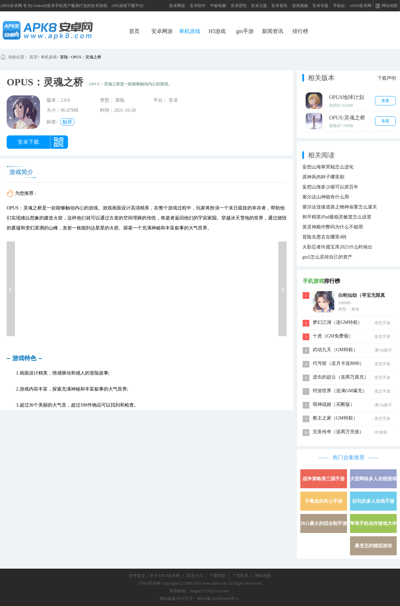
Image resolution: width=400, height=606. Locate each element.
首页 (134, 31)
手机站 (339, 5)
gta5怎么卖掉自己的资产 (327, 256)
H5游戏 (217, 31)
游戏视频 (300, 5)
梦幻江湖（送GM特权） (337, 322)
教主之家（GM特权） (335, 418)
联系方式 (195, 575)
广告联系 (240, 575)
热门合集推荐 (349, 457)
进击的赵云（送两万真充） (341, 377)
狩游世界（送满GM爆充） (340, 390)
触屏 (67, 121)
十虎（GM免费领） (333, 336)
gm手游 (244, 31)
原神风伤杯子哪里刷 (323, 176)
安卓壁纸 (239, 5)
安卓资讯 (279, 5)
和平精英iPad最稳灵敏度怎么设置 (336, 216)
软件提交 (137, 575)
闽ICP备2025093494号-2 (218, 598)
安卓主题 (259, 5)
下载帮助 (217, 575)
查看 (385, 100)
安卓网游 (177, 5)
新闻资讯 (272, 31)
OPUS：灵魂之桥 (86, 57)
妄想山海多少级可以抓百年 (330, 186)
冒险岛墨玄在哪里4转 (324, 236)
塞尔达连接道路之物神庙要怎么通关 (339, 206)
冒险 (64, 57)
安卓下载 (28, 142)
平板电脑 (218, 5)
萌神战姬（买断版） (334, 404)
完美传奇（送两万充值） (338, 431)
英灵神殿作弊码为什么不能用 (332, 226)
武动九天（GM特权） (335, 349)
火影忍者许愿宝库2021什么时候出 (337, 246)
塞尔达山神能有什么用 (325, 196)
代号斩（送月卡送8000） (338, 363)
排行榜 (300, 31)
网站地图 (263, 575)
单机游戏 (189, 31)
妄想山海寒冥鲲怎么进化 (328, 166)
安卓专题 (320, 5)
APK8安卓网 (360, 5)
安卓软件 (198, 5)
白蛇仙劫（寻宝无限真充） (361, 296)
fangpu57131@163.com (209, 591)
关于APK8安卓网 (165, 575)
